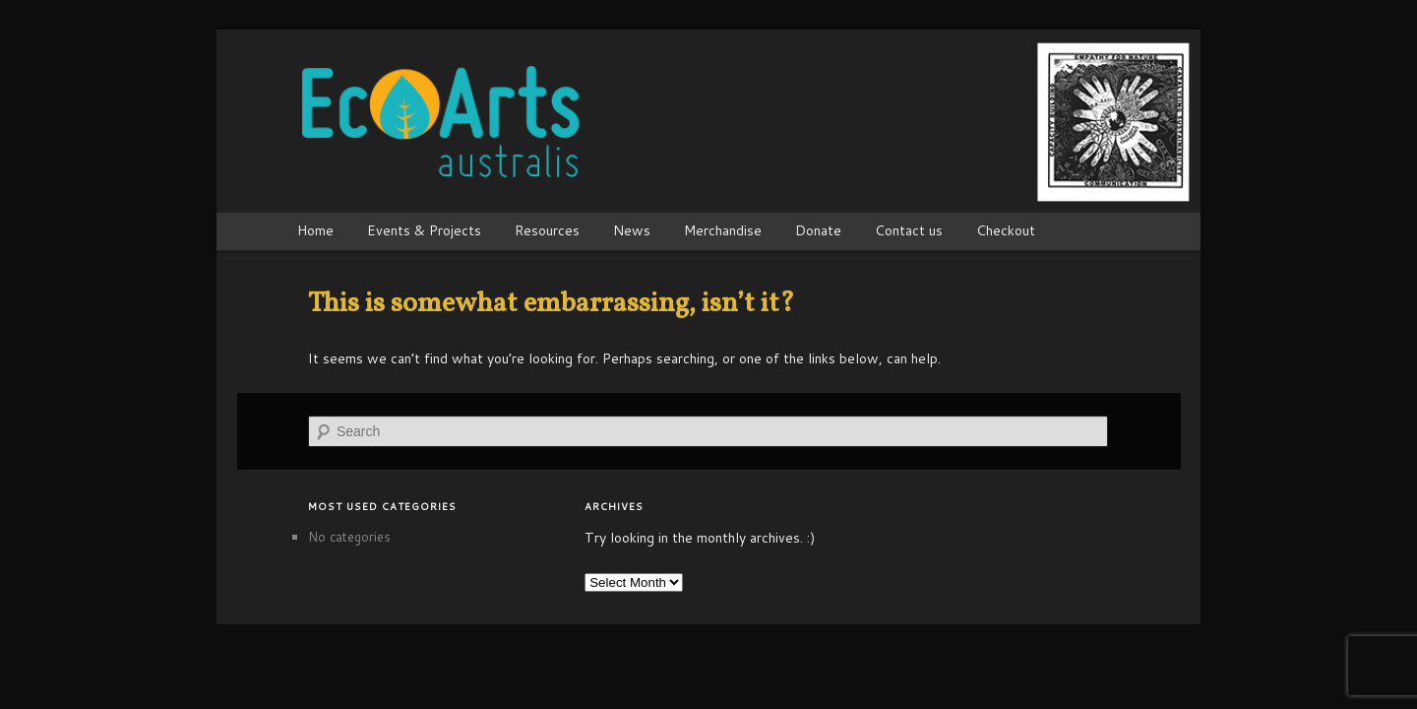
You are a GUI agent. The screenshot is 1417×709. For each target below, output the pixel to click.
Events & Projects (424, 230)
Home (315, 230)
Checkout (1005, 230)
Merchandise (723, 230)
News (631, 230)
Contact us (909, 230)
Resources (547, 230)
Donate (818, 230)
